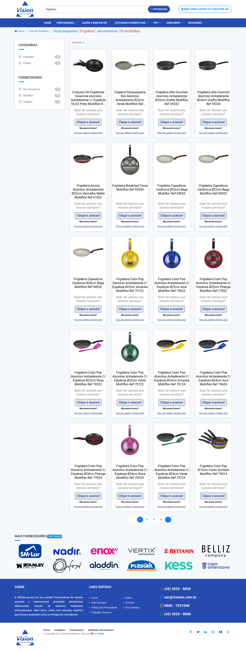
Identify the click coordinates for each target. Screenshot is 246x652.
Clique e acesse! (88, 122)
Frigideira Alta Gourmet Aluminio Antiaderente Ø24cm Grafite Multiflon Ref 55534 (213, 98)
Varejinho (173, 22)
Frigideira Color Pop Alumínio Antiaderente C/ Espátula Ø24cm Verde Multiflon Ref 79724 (171, 472)
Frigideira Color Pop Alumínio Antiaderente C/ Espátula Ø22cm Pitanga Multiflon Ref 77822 (213, 285)
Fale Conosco (99, 602)
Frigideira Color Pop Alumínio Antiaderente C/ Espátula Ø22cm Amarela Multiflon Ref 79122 (130, 285)
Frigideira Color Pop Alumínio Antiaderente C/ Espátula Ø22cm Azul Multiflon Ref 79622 (171, 285)
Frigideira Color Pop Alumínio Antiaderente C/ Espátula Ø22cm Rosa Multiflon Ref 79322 (88, 378)
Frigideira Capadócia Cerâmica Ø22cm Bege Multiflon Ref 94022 (213, 189)
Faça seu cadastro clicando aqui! (88, 133)
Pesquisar (159, 9)
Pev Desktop (132, 607)
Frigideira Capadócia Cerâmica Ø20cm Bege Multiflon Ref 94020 (172, 189)
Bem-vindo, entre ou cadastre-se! (205, 9)
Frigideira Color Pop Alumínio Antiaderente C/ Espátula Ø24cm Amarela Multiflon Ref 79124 (171, 378)
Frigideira (87, 31)
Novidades (195, 22)
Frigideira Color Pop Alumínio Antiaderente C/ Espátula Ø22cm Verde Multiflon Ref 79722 (129, 378)
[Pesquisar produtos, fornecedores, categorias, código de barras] (96, 9)
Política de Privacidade (104, 607)
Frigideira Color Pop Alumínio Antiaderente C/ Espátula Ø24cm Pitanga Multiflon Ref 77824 (88, 472)
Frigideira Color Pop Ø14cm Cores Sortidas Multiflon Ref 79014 (213, 470)
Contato (129, 602)
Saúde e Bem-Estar (95, 22)
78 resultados (129, 31)
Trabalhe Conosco (101, 612)
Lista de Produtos (39, 31)
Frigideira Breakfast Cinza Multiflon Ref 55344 (130, 187)
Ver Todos (54, 536)
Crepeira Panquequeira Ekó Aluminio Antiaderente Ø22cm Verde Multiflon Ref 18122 (130, 98)
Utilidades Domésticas (130, 22)
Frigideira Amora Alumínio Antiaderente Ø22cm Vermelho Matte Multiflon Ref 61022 (88, 191)
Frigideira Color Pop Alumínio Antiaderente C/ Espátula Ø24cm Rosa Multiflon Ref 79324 (129, 472)
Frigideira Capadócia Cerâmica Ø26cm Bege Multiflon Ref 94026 (88, 283)
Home (47, 22)
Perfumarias (66, 22)
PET (156, 22)
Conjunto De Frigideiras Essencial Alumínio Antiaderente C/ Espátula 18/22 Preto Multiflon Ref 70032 (88, 98)
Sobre (128, 597)
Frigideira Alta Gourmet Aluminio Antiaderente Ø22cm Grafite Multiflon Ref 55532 (171, 98)
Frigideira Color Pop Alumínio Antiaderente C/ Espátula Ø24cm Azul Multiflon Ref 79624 (213, 378)
